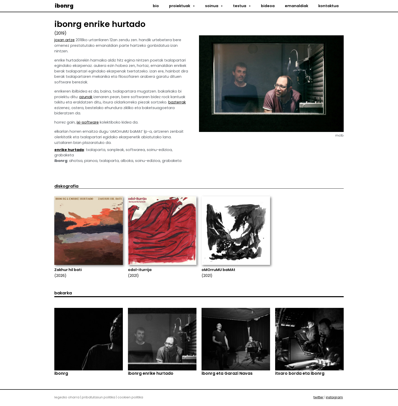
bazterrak (177, 102)
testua (242, 6)
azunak (85, 96)
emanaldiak (296, 5)
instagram (334, 397)
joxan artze (64, 39)
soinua (214, 6)
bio (156, 5)
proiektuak (182, 6)
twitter (318, 397)
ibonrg (64, 5)
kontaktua (328, 5)
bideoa (268, 5)
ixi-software (88, 122)
